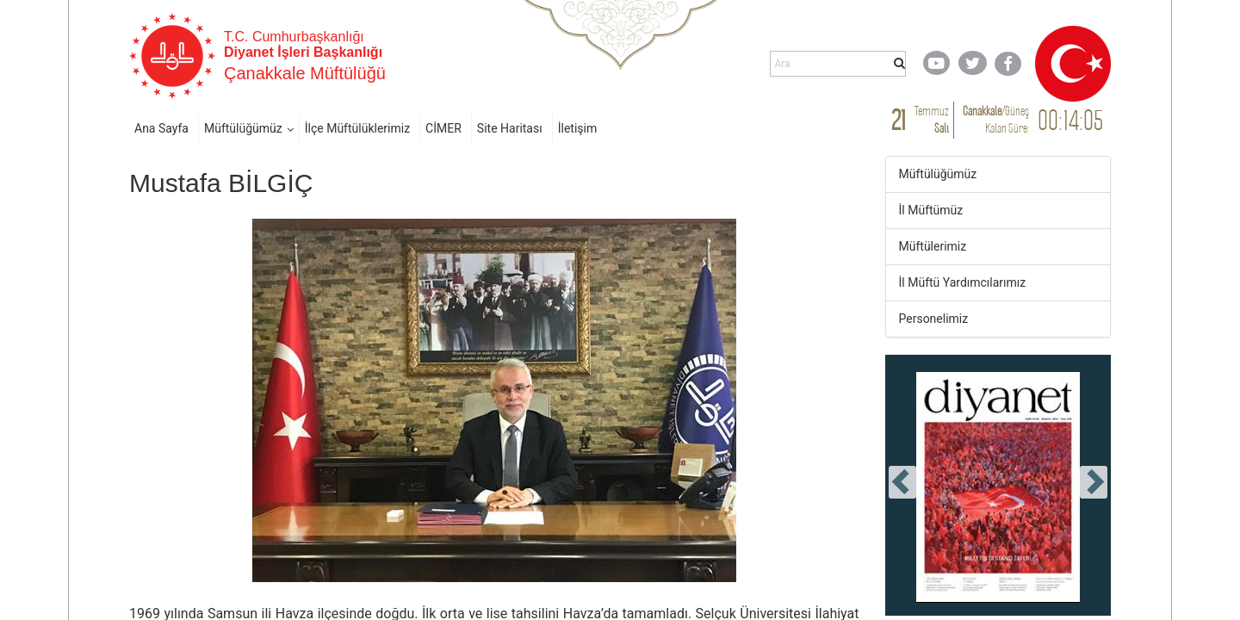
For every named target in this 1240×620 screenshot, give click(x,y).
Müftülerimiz (933, 246)
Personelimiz (934, 319)
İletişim (578, 128)
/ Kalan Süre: (996, 119)
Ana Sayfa (161, 128)
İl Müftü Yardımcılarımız (962, 282)
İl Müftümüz (931, 210)
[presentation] (902, 482)
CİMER (443, 128)
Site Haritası (509, 128)
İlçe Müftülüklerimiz (357, 128)
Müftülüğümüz (243, 128)
